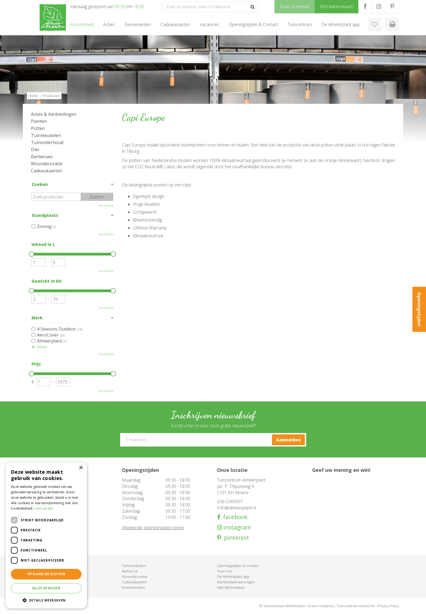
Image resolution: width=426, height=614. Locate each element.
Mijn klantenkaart (231, 587)
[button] (46, 600)
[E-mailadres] (213, 440)
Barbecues (42, 156)
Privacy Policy (388, 605)
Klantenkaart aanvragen (236, 582)
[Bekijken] (392, 24)
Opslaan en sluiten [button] (46, 574)
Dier (35, 149)
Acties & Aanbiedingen (53, 114)
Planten (39, 121)
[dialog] (46, 535)
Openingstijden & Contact (238, 565)
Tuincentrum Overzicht (356, 605)
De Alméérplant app (233, 576)
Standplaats (45, 215)
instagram (236, 527)
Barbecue (130, 571)
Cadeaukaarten (46, 171)
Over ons (224, 571)
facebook (234, 517)
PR (392, 6)
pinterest (235, 538)
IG (378, 6)
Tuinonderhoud (47, 142)
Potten (38, 128)
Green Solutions (321, 605)
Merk (37, 317)
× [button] (81, 468)
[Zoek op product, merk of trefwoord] (210, 6)
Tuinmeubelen (46, 135)
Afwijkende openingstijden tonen (153, 528)
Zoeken (40, 184)
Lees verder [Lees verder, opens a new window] (43, 508)
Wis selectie (106, 205)
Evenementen (133, 587)
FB (365, 6)
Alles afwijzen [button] (46, 588)
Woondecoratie (46, 163)
